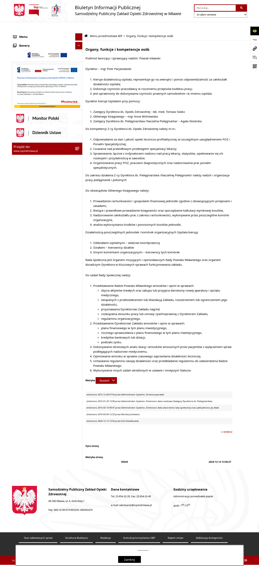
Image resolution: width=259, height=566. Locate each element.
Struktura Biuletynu (76, 528)
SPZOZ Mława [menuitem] (23, 41)
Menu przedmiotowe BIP (106, 26)
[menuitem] (47, 54)
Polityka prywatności (156, 540)
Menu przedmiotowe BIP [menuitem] (30, 148)
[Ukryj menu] (79, 27)
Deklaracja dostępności (209, 528)
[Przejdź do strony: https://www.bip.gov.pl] (254, 39)
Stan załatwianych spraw (38, 528)
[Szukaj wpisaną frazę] (241, 8)
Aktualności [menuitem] (21, 34)
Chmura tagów (123, 540)
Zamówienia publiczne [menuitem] (29, 275)
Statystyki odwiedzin (90, 540)
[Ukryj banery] (79, 284)
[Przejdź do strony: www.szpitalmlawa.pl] (254, 48)
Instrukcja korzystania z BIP (139, 528)
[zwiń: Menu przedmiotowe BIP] (79, 148)
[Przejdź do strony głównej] (96, 10)
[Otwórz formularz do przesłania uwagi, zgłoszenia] (254, 57)
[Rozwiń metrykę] (106, 370)
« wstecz (226, 422)
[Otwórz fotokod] (254, 66)
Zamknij (129, 559)
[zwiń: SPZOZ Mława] (79, 41)
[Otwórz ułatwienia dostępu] (254, 30)
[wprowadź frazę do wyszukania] (215, 8)
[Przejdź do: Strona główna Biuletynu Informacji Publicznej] (86, 26)
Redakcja (105, 528)
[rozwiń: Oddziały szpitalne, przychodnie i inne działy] (79, 51)
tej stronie (143, 549)
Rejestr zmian (175, 528)
